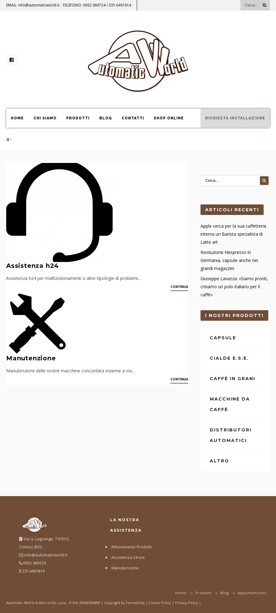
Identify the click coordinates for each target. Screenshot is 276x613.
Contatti (133, 118)
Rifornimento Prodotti (131, 547)
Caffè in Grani (232, 378)
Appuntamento (252, 592)
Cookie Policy (160, 602)
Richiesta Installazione (235, 118)
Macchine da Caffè (230, 404)
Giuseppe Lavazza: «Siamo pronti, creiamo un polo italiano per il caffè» (234, 287)
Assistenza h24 (32, 265)
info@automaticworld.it (38, 5)
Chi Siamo (45, 118)
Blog (105, 118)
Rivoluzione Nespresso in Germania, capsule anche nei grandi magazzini (229, 260)
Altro (219, 461)
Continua (179, 287)
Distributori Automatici (231, 435)
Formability (135, 602)
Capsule (223, 338)
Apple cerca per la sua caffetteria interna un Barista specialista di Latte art (233, 234)
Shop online (169, 118)
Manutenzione (31, 358)
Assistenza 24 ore (128, 557)
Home (17, 118)
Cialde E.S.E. (229, 358)
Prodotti (78, 118)
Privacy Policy (187, 602)
